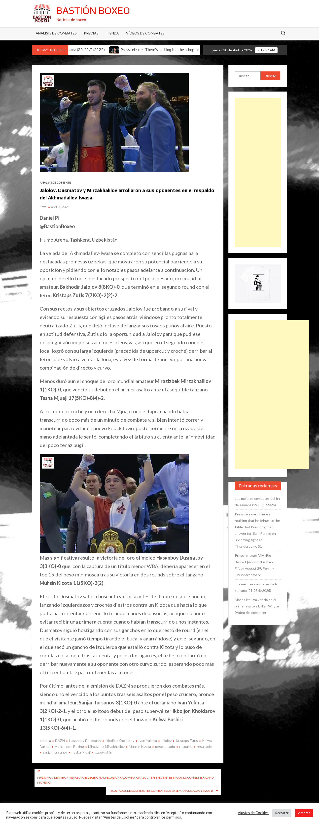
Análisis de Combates (56, 33)
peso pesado (165, 746)
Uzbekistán (103, 752)
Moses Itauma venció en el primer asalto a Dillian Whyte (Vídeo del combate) (257, 606)
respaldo (186, 746)
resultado (204, 746)
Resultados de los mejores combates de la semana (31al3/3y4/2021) (161, 790)
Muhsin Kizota (140, 746)
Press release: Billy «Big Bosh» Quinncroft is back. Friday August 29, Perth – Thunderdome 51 (254, 565)
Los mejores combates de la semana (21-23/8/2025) (256, 587)
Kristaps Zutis (187, 740)
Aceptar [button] (304, 813)
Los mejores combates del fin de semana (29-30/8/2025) (257, 501)
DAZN (60, 740)
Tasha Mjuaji (81, 752)
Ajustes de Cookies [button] (253, 813)
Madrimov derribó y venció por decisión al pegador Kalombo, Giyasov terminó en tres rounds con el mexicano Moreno (125, 780)
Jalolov (166, 740)
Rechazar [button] (281, 813)
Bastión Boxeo (93, 10)
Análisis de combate (55, 182)
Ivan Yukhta (148, 740)
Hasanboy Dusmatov (85, 740)
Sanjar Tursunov (55, 752)
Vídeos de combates (145, 33)
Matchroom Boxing (69, 746)
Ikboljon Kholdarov (119, 740)
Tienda (112, 33)
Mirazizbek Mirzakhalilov (106, 746)
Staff (43, 207)
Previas (91, 33)
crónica (45, 740)
